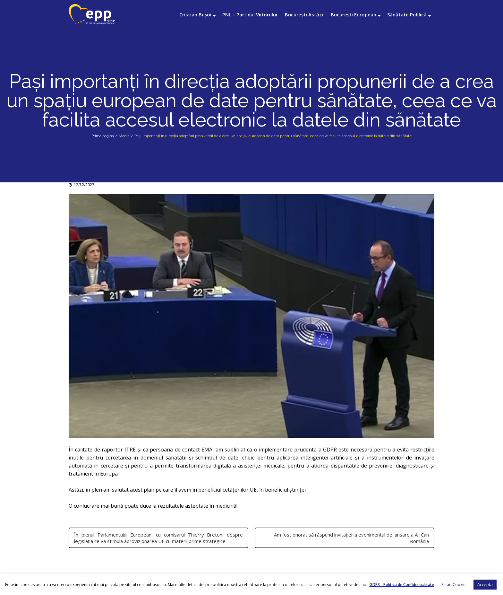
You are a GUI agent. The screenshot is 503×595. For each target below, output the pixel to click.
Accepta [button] (485, 584)
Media (124, 136)
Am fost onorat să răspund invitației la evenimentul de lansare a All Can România (351, 537)
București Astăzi (304, 14)
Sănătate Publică (407, 14)
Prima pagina (102, 136)
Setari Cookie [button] (453, 584)
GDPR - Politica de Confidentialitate (402, 584)
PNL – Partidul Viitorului (249, 14)
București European (353, 14)
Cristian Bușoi (195, 14)
